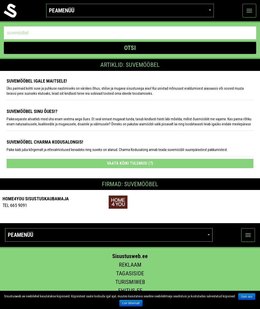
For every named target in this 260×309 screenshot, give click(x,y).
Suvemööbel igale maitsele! (37, 81)
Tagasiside (130, 273)
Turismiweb (130, 282)
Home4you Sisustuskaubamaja (36, 198)
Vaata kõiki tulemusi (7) (130, 163)
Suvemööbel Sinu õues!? (32, 111)
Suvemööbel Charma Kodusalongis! (45, 142)
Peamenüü (130, 10)
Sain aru (246, 296)
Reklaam (130, 265)
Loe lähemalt (131, 303)
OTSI (130, 47)
